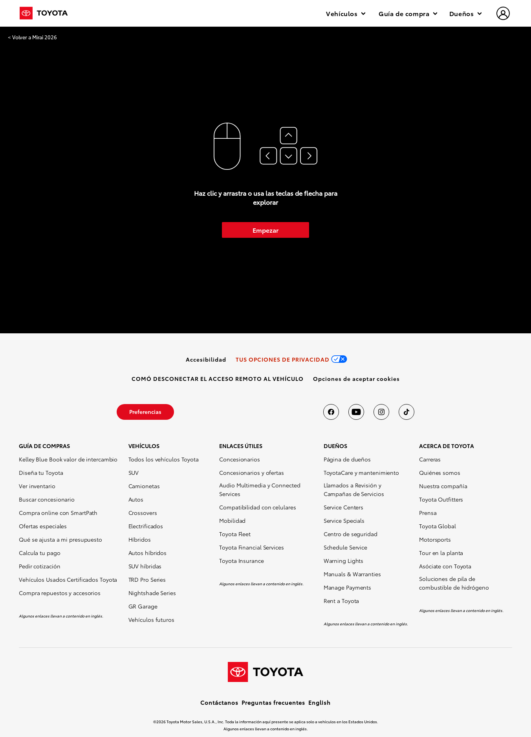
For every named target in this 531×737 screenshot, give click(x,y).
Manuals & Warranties (352, 574)
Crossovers (142, 512)
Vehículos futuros (151, 619)
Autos (136, 499)
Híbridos (139, 539)
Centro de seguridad (350, 534)
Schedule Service (345, 547)
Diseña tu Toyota (41, 472)
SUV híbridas (145, 566)
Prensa (427, 512)
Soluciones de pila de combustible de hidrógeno (454, 583)
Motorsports (435, 539)
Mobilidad (232, 520)
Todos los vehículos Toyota (163, 459)
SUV (133, 472)
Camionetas (144, 486)
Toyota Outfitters (441, 499)
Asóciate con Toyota (445, 566)
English (319, 702)
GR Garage (142, 606)
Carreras (430, 459)
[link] (206, 359)
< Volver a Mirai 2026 (32, 37)
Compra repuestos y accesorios (60, 593)
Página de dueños (347, 459)
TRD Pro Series (147, 579)
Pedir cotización (39, 566)
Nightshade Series (152, 593)
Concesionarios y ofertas (251, 472)
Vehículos (345, 13)
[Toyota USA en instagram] (381, 412)
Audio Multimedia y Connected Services (259, 489)
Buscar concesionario (47, 499)
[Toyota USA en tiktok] (406, 412)
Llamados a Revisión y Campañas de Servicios (354, 489)
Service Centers (344, 507)
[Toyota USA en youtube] (356, 412)
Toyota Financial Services (251, 547)
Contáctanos (219, 702)
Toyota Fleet (235, 534)
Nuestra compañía (443, 486)
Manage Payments (348, 587)
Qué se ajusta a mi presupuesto (60, 539)
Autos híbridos (147, 553)
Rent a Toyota (341, 601)
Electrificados (145, 526)
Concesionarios (239, 459)
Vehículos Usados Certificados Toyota (68, 579)
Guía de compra (408, 13)
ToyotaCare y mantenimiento (361, 472)
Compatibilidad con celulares (257, 507)
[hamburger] (503, 14)
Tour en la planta (441, 553)
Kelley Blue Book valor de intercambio (68, 459)
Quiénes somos (439, 472)
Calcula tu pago (39, 553)
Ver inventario (37, 486)
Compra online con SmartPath (58, 512)
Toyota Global (437, 526)
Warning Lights (344, 560)
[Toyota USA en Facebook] (331, 412)
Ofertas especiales (43, 526)
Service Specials (344, 520)
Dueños (465, 13)
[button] (356, 378)
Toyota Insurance (241, 560)
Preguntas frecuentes (273, 702)
